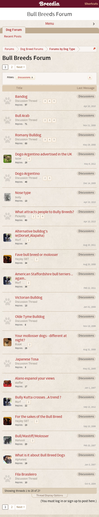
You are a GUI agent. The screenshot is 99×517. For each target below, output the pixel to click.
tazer (18, 158)
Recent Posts (12, 36)
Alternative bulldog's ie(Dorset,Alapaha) (31, 233)
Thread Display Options (49, 495)
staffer (19, 383)
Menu (49, 23)
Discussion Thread (26, 101)
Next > (20, 67)
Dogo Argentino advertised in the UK (43, 154)
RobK (18, 344)
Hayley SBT (22, 259)
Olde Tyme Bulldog (30, 316)
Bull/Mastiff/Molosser (32, 436)
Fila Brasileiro (26, 474)
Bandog (21, 96)
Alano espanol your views (35, 378)
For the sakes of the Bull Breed (38, 416)
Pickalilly (20, 216)
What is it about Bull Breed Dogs (40, 455)
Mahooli (20, 440)
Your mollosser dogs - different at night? (41, 338)
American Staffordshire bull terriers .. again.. (44, 276)
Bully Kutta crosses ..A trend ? (38, 397)
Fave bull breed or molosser (36, 254)
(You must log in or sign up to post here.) (69, 501)
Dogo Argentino (27, 173)
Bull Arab (22, 115)
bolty (18, 197)
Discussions (25, 77)
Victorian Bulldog (28, 297)
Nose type (23, 192)
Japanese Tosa (27, 359)
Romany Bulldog (28, 135)
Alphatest (20, 459)
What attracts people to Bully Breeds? (44, 211)
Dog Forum (14, 30)
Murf (18, 240)
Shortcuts (91, 4)
